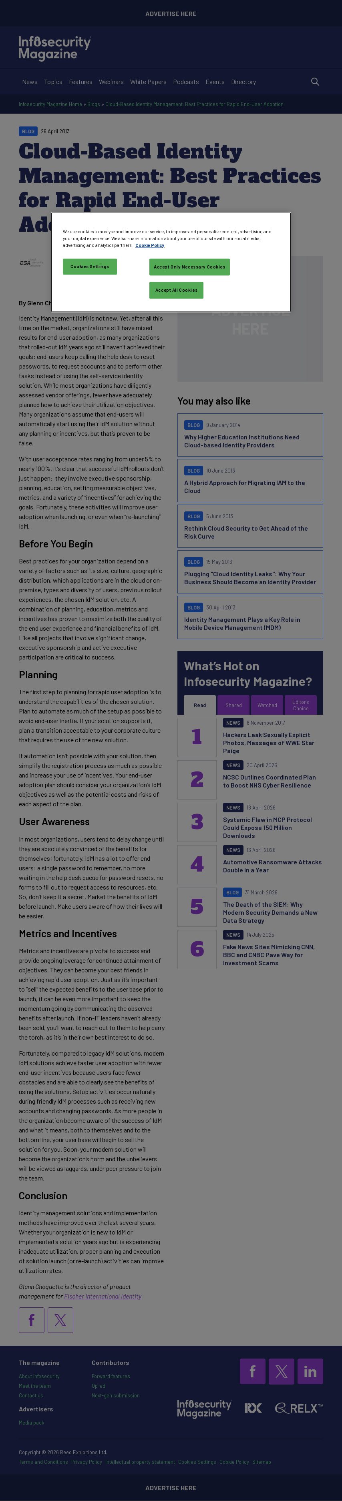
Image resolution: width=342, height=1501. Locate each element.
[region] (171, 262)
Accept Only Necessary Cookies (189, 266)
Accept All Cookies (176, 290)
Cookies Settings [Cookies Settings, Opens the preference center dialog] (89, 266)
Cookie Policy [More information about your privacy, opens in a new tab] (150, 245)
